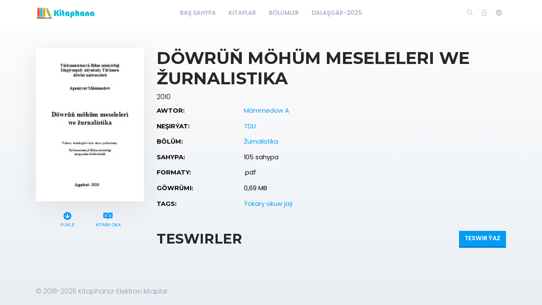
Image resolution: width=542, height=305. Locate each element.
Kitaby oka (108, 218)
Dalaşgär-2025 (337, 12)
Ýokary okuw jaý (268, 204)
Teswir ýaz (483, 238)
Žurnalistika (261, 141)
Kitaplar (242, 12)
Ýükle (67, 218)
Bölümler (284, 12)
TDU (250, 126)
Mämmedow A (266, 110)
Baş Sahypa (198, 12)
